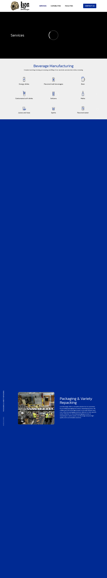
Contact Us (90, 6)
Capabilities (56, 6)
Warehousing (3, 421)
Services (42, 6)
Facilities (69, 6)
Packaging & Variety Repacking (3, 401)
